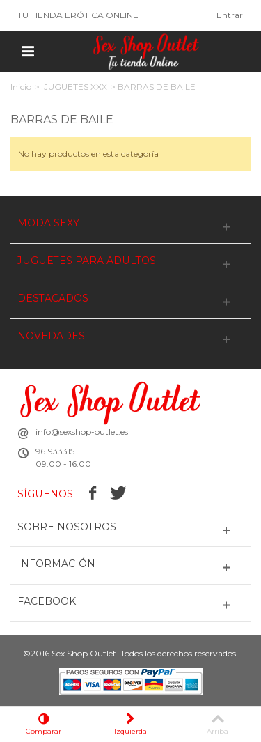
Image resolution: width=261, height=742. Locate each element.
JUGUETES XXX (75, 87)
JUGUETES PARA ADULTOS (86, 261)
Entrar (229, 15)
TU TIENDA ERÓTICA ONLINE (78, 15)
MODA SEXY (48, 223)
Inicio (20, 87)
